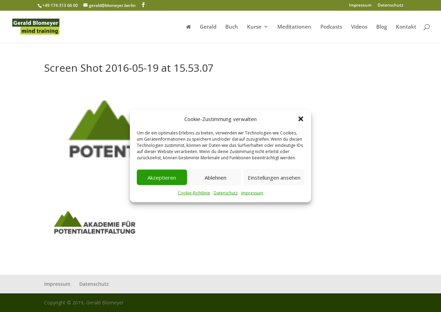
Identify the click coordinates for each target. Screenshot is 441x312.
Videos (359, 27)
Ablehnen (215, 177)
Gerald (208, 27)
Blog (381, 27)
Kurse (254, 27)
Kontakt (406, 27)
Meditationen (294, 27)
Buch (231, 27)
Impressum (252, 193)
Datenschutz (226, 193)
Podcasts (331, 27)
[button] (300, 118)
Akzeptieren (161, 177)
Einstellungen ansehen (274, 177)
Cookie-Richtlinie (194, 193)
